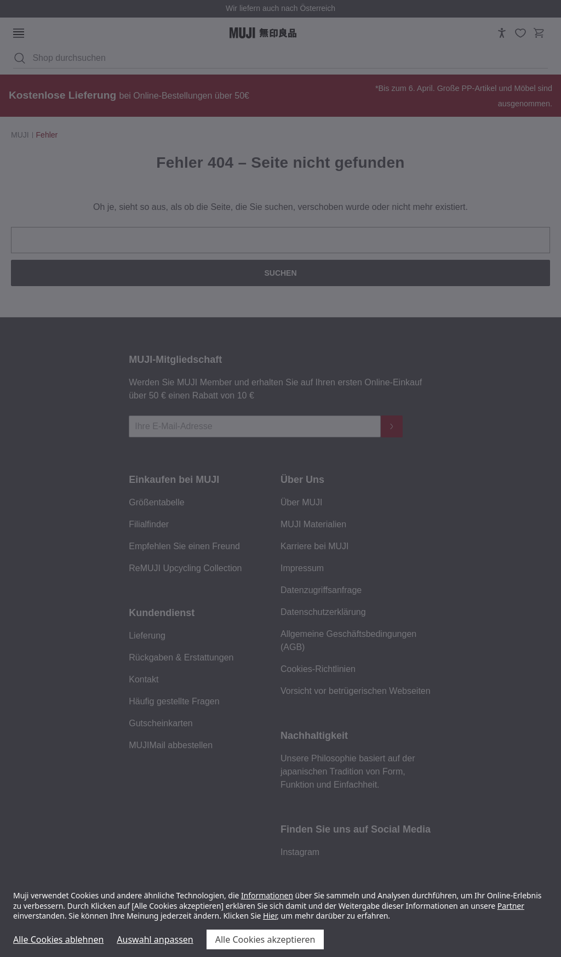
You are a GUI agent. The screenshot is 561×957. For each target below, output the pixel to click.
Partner (510, 906)
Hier (270, 915)
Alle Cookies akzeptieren (265, 939)
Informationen (267, 895)
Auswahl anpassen (155, 939)
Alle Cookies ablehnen (58, 939)
